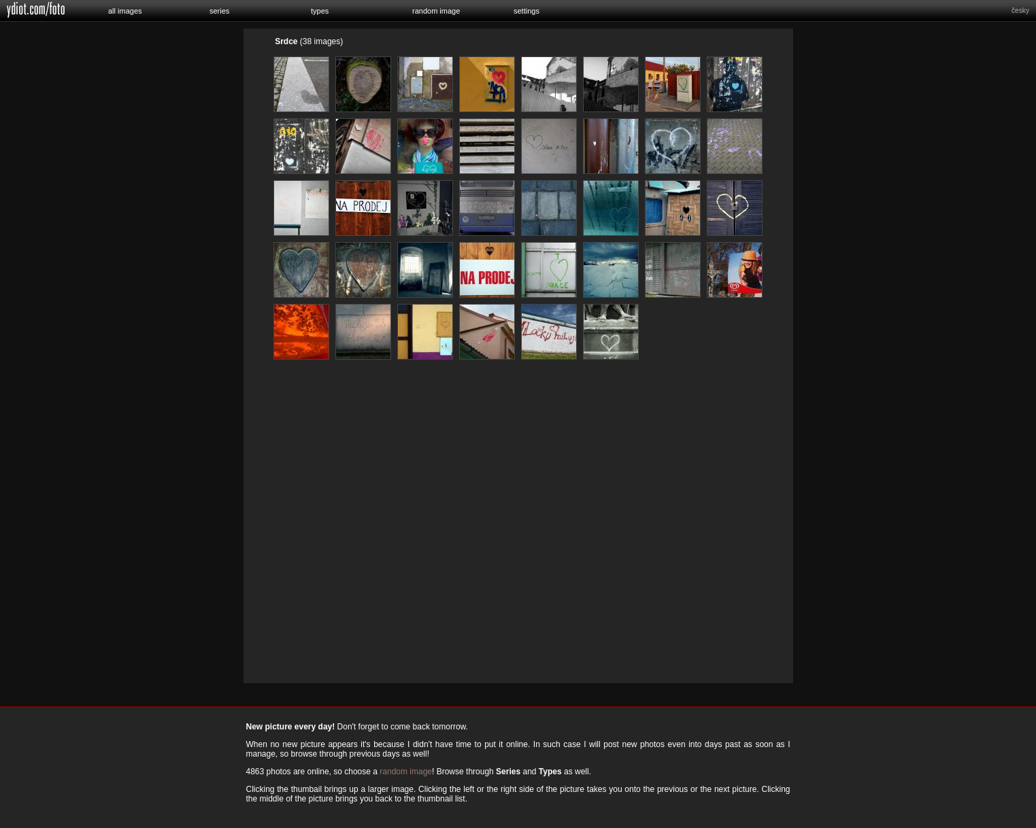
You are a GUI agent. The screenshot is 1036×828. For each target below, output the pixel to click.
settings (526, 11)
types (320, 11)
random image (436, 11)
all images (125, 11)
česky (1020, 10)
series (219, 11)
